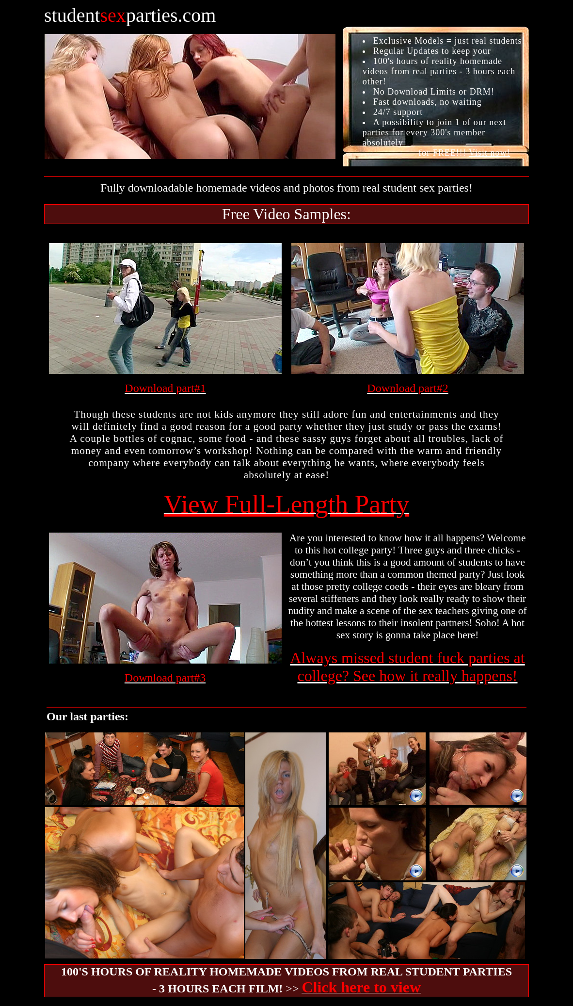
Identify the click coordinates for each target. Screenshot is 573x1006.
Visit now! (489, 153)
